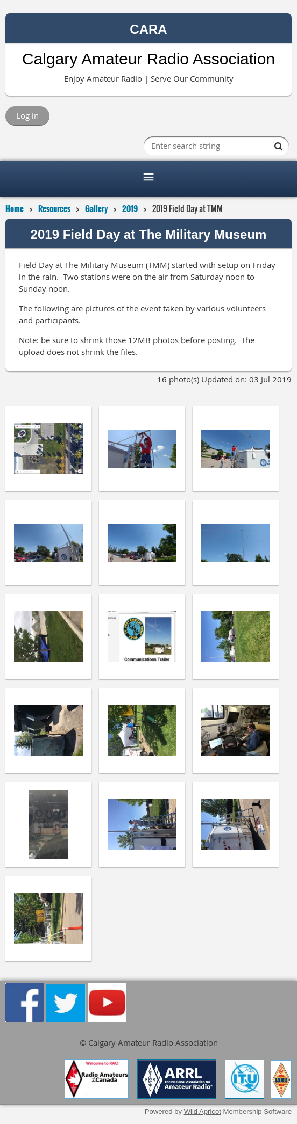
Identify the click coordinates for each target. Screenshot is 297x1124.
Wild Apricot (202, 1111)
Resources (54, 208)
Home (14, 208)
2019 (130, 208)
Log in (27, 115)
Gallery (96, 208)
